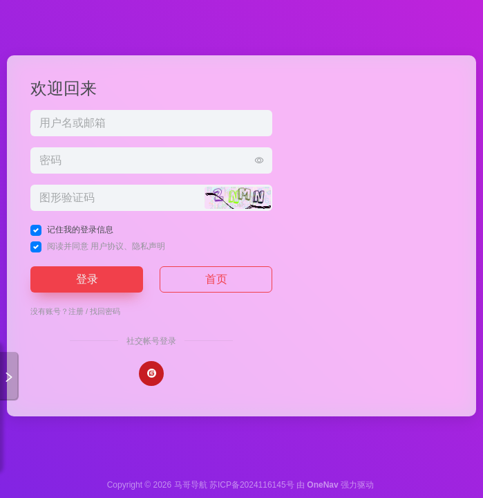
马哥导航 (190, 485)
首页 (216, 279)
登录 (87, 279)
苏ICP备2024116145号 (251, 485)
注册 (76, 311)
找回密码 (105, 311)
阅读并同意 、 (106, 246)
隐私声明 (148, 246)
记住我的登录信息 (80, 229)
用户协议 (107, 246)
